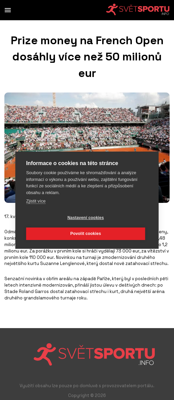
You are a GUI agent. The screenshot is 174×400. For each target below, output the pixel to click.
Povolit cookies (85, 233)
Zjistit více (36, 201)
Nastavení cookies (85, 217)
